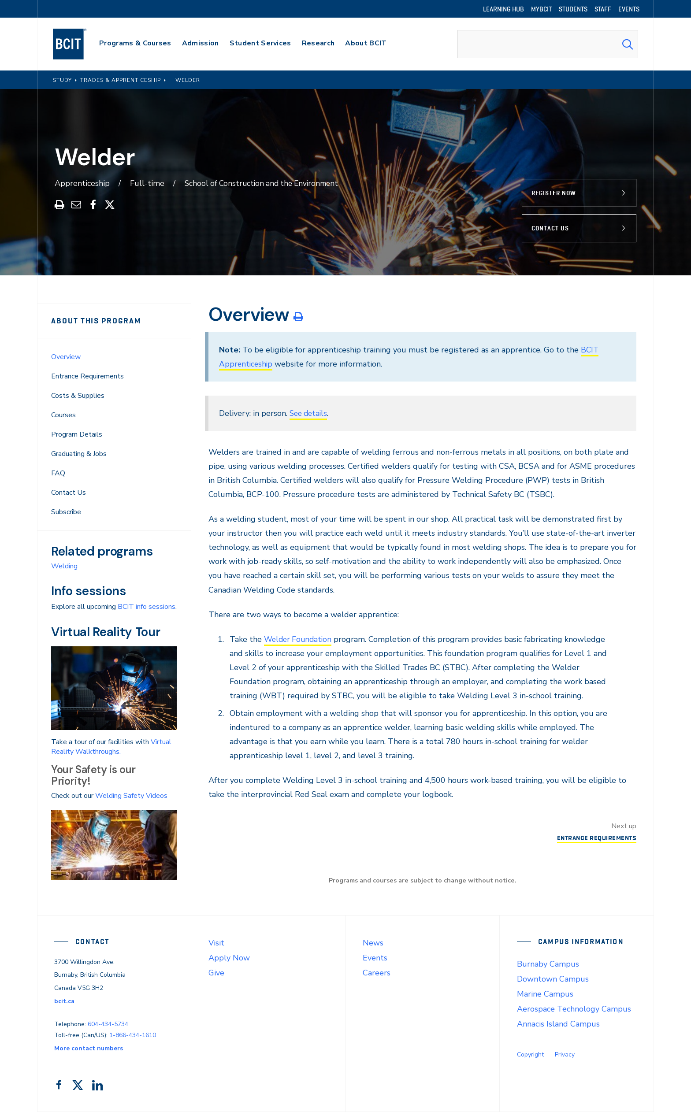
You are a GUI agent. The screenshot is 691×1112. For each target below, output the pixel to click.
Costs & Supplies (77, 395)
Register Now (553, 192)
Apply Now (229, 958)
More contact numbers (88, 1048)
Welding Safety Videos (131, 796)
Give (216, 972)
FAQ (58, 473)
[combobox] (547, 44)
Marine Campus (545, 994)
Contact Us (550, 228)
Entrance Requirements (87, 376)
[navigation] (78, 44)
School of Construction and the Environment (265, 183)
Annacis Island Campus (558, 1024)
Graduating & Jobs (79, 454)
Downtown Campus (553, 979)
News (373, 943)
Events (375, 958)
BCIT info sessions (146, 607)
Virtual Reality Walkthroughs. (111, 746)
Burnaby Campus (548, 964)
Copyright (530, 1054)
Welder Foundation (299, 639)
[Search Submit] (627, 44)
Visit (216, 943)
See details (310, 413)
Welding (64, 566)
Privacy (565, 1054)
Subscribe (66, 512)
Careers (376, 972)
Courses (63, 415)
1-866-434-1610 (132, 1035)
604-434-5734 (108, 1024)
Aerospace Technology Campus (574, 1009)
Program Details (76, 434)
